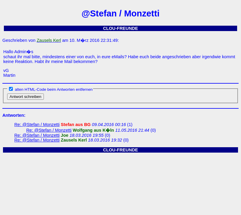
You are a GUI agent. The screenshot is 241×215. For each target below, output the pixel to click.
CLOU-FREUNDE (120, 28)
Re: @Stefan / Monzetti (37, 124)
